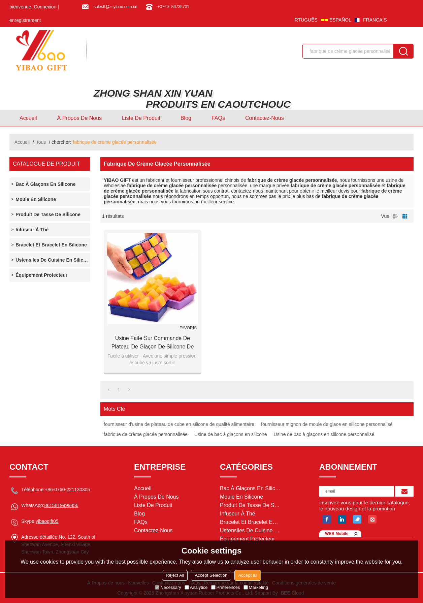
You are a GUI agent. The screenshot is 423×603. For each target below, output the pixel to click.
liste (395, 216)
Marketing (255, 587)
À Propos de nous (79, 118)
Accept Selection (211, 575)
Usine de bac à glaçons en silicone (230, 434)
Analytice (196, 587)
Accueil (28, 118)
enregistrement (25, 20)
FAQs (218, 118)
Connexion (45, 6)
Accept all (247, 575)
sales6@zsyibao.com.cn (115, 6)
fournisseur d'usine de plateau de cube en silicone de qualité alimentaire (179, 424)
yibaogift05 (47, 521)
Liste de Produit (141, 118)
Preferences (225, 587)
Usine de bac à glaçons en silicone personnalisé (324, 434)
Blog (186, 118)
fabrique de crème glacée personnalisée (146, 434)
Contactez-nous (264, 118)
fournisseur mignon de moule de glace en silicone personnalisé (327, 424)
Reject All (175, 575)
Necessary (168, 587)
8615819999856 (61, 505)
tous (41, 142)
